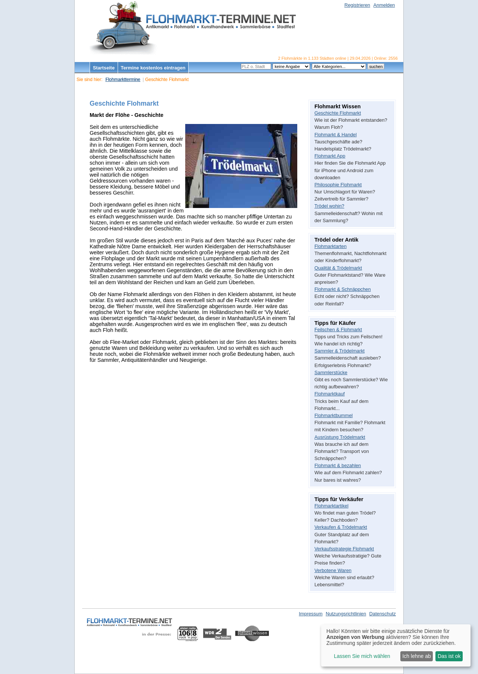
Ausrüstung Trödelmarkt (339, 437)
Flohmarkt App (329, 156)
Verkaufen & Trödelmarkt (340, 527)
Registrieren (357, 5)
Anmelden (384, 5)
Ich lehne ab (416, 656)
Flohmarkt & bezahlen (337, 465)
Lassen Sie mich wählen (362, 656)
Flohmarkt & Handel (335, 134)
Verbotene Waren (332, 570)
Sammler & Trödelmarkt (339, 351)
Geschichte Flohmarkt (337, 113)
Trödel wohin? (329, 206)
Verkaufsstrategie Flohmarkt (344, 549)
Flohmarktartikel (331, 506)
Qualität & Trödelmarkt (338, 268)
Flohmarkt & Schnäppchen (342, 289)
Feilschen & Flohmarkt (338, 329)
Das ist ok (449, 656)
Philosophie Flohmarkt (338, 184)
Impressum (310, 613)
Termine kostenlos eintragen (153, 68)
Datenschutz (382, 613)
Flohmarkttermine (122, 79)
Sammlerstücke (330, 372)
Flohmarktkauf (329, 394)
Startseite (104, 68)
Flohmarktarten (330, 246)
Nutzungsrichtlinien (346, 613)
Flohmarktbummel (333, 415)
